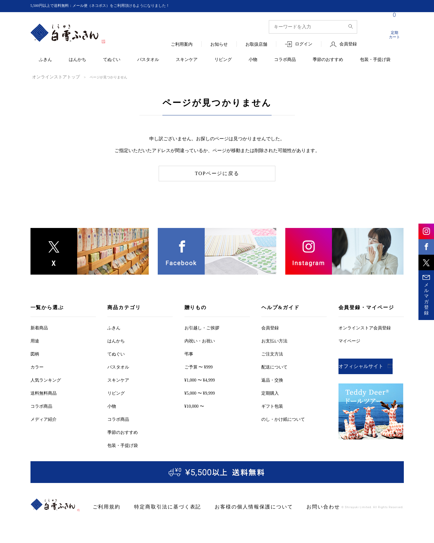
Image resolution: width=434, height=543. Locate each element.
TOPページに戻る (217, 172)
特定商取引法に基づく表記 (157, 506)
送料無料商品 (43, 392)
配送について (274, 366)
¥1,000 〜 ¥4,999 (199, 379)
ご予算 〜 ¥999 (198, 366)
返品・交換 (272, 379)
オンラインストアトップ (51, 77)
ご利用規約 (104, 506)
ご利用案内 (182, 44)
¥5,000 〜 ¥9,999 (199, 392)
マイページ (349, 340)
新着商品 (39, 327)
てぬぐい (111, 60)
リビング (223, 60)
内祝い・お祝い (199, 340)
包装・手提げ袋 (375, 60)
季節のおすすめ (328, 60)
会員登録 (348, 44)
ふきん (45, 60)
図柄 (34, 353)
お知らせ (219, 44)
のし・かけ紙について (283, 418)
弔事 (188, 353)
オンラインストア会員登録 (364, 327)
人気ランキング (45, 379)
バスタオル (148, 60)
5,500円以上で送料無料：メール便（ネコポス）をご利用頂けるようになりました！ (111, 5)
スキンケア (187, 60)
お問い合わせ (292, 506)
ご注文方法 (272, 353)
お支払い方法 (274, 340)
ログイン (303, 44)
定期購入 (270, 392)
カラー (37, 366)
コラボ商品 (285, 60)
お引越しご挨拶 (201, 327)
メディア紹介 (43, 418)
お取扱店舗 (256, 44)
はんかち (77, 60)
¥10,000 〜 (194, 405)
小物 (253, 60)
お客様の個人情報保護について (231, 506)
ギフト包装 (272, 405)
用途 (34, 340)
